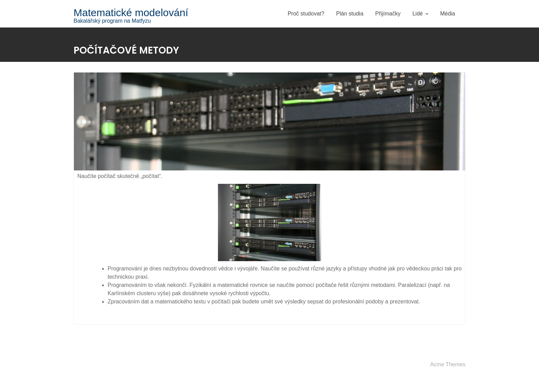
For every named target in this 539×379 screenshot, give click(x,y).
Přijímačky (387, 13)
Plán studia (349, 13)
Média (447, 13)
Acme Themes (447, 364)
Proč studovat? (306, 13)
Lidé (417, 13)
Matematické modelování (131, 12)
